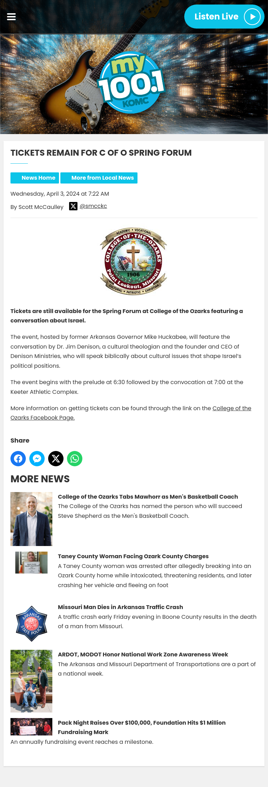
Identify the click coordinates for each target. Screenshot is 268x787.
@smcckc (88, 206)
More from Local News (103, 178)
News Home (38, 178)
